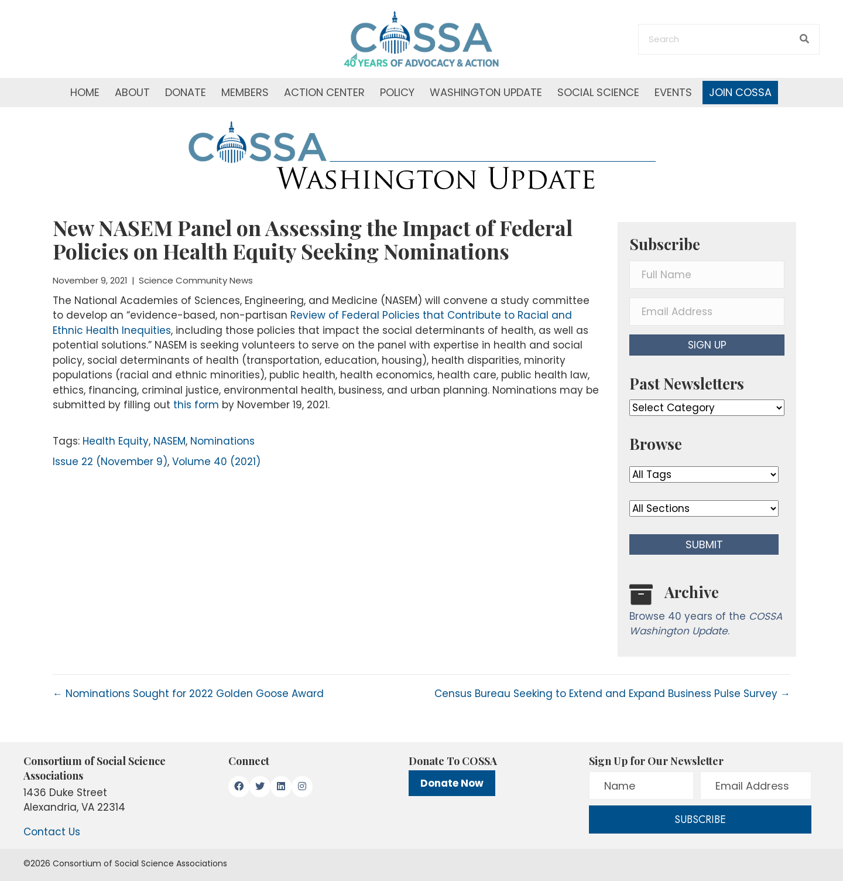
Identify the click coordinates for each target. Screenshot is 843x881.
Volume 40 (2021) (216, 462)
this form (196, 405)
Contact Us (51, 832)
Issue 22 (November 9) (110, 462)
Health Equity (116, 441)
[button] (706, 345)
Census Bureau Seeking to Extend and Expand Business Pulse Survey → (612, 694)
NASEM (169, 441)
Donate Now (452, 783)
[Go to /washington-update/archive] (706, 613)
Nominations (222, 441)
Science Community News (196, 280)
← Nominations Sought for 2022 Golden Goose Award (188, 694)
